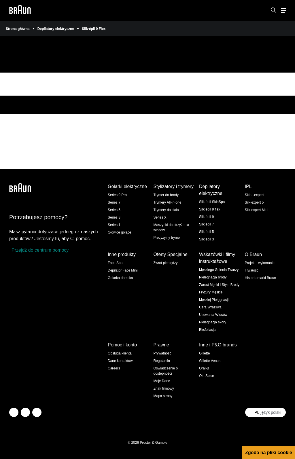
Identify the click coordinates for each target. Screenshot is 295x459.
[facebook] (25, 412)
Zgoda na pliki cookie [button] (268, 452)
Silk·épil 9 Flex (94, 29)
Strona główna (18, 29)
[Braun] (20, 10)
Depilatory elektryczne (55, 29)
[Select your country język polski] (265, 412)
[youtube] (36, 412)
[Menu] (283, 10)
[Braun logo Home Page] (20, 10)
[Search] (274, 10)
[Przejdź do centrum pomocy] (39, 250)
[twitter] (13, 412)
